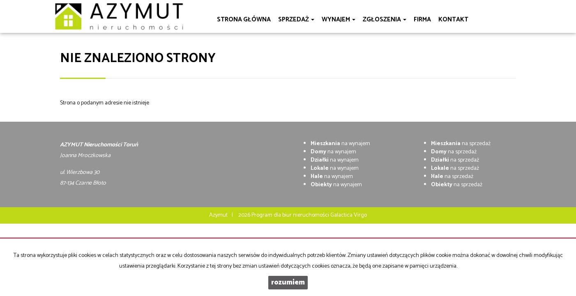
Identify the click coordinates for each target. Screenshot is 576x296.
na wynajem (340, 143)
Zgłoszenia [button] (384, 19)
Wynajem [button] (338, 19)
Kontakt (453, 19)
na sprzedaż (461, 143)
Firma (422, 19)
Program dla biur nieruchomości (290, 215)
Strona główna (244, 19)
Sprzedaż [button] (296, 19)
